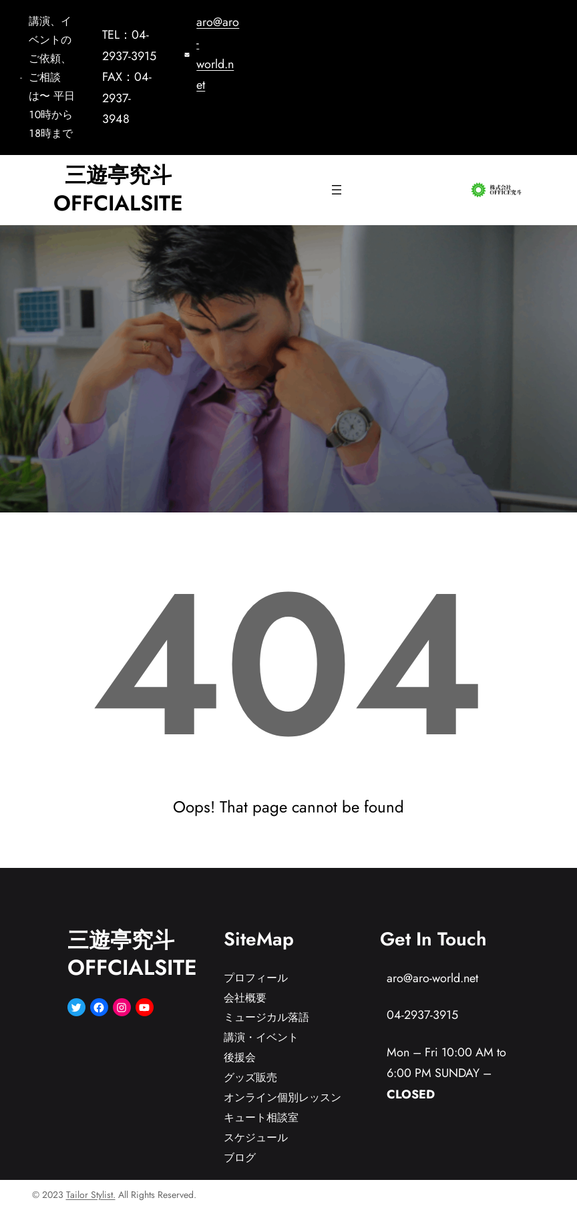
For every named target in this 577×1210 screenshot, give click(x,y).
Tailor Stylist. (91, 1194)
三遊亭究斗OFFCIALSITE (118, 189)
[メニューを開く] (337, 190)
